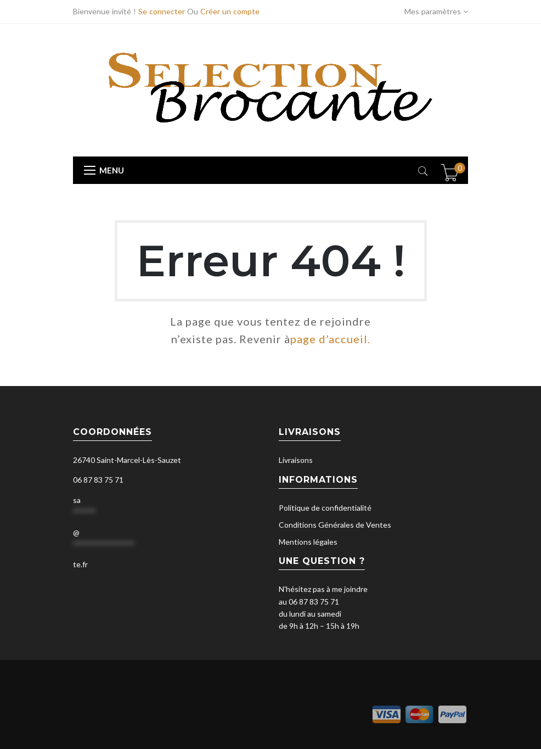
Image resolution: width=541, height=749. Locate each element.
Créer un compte (230, 11)
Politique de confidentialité (325, 507)
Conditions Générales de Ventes (335, 524)
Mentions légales (308, 541)
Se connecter (161, 11)
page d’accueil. (330, 338)
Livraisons (296, 460)
